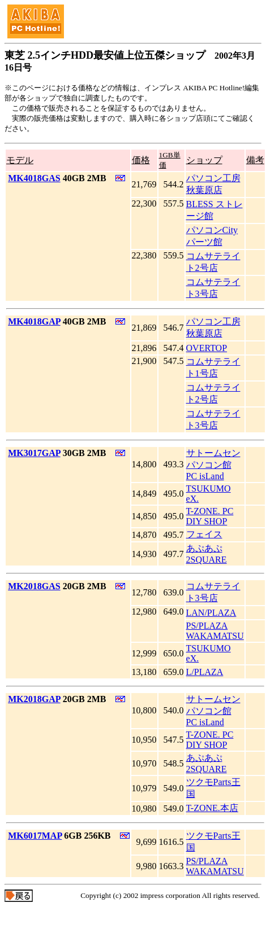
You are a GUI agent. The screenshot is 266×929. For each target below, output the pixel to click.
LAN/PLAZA (211, 612)
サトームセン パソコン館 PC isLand (213, 464)
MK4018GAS (34, 178)
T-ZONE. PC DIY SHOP (210, 516)
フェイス (204, 534)
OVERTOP (207, 348)
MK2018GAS (34, 586)
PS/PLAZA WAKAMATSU (215, 631)
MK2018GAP (34, 699)
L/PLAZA (205, 672)
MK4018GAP (34, 321)
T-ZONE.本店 (212, 808)
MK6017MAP (35, 835)
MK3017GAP (34, 453)
